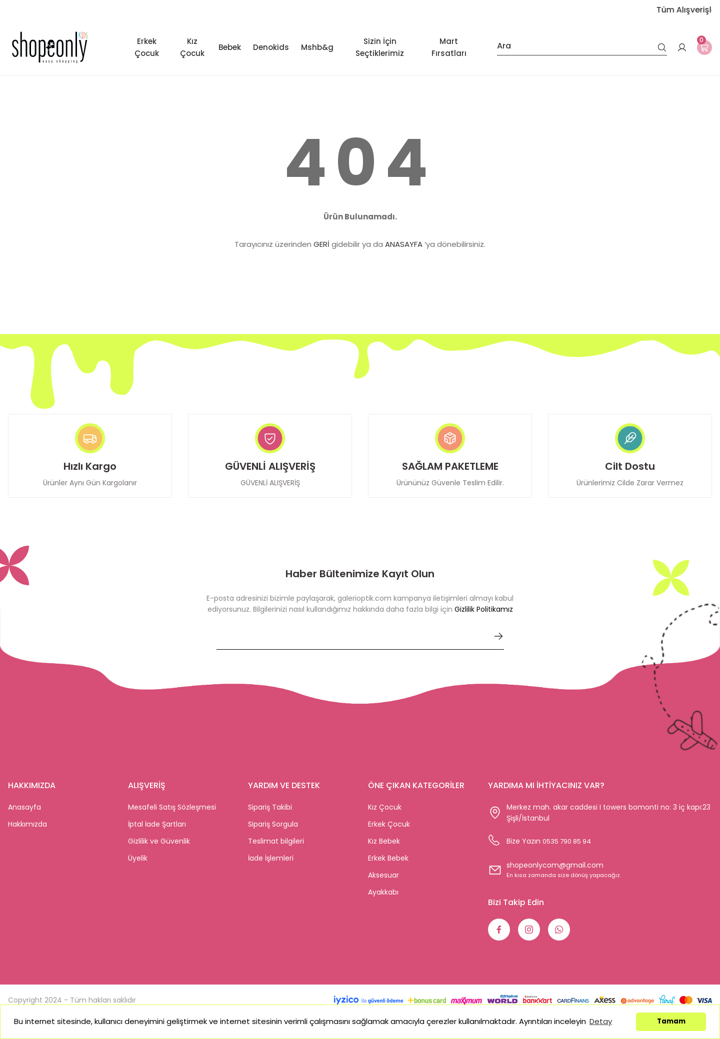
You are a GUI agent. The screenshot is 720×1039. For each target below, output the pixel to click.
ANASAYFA (403, 244)
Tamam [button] (671, 1021)
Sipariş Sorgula (273, 833)
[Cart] (702, 47)
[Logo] (50, 46)
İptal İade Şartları (157, 833)
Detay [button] (601, 1021)
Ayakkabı (383, 901)
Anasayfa (24, 816)
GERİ (322, 244)
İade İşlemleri (271, 867)
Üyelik (138, 867)
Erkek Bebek (388, 867)
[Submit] (498, 645)
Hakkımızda (27, 833)
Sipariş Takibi (270, 816)
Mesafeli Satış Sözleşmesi (172, 816)
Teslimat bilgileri (276, 850)
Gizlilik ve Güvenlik (159, 850)
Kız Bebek (384, 850)
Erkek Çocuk (389, 833)
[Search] (577, 47)
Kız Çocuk (385, 816)
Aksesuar (383, 884)
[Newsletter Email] (360, 649)
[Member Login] (677, 47)
